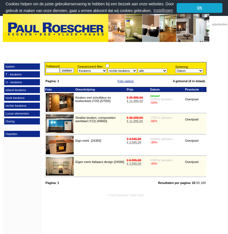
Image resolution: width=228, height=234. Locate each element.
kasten (10, 66)
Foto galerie (125, 81)
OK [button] (199, 8)
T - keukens (13, 74)
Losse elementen (17, 113)
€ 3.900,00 (134, 163)
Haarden (11, 134)
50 (198, 183)
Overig (10, 121)
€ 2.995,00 (134, 142)
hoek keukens (15, 98)
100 (203, 183)
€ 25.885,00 (135, 97)
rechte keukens (16, 105)
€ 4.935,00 (134, 139)
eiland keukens (16, 90)
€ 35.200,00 (135, 117)
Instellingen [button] (163, 10)
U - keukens (14, 82)
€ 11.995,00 (135, 101)
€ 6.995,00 (134, 160)
